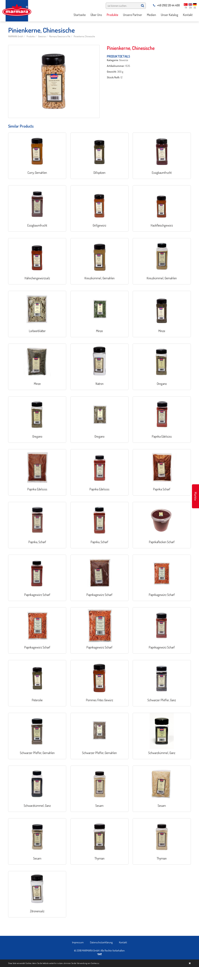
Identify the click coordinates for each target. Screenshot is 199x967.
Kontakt (123, 942)
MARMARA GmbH (15, 36)
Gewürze (42, 36)
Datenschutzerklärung (101, 942)
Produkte (31, 36)
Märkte (195, 496)
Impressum (78, 942)
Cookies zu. (95, 963)
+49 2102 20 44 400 (166, 5)
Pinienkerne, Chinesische (84, 36)
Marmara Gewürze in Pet (59, 36)
